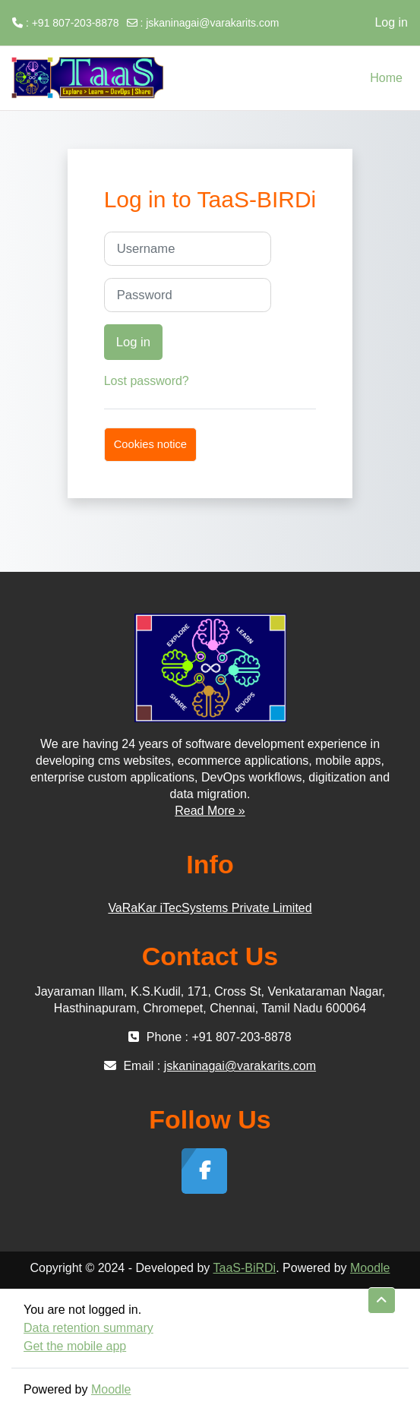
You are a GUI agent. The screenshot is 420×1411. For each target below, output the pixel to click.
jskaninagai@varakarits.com (212, 23)
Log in (391, 22)
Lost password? (146, 380)
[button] (382, 1300)
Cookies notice (150, 444)
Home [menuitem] (386, 77)
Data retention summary (88, 1327)
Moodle (370, 1267)
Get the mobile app (75, 1346)
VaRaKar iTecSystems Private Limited (209, 907)
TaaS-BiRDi (244, 1267)
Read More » (210, 810)
